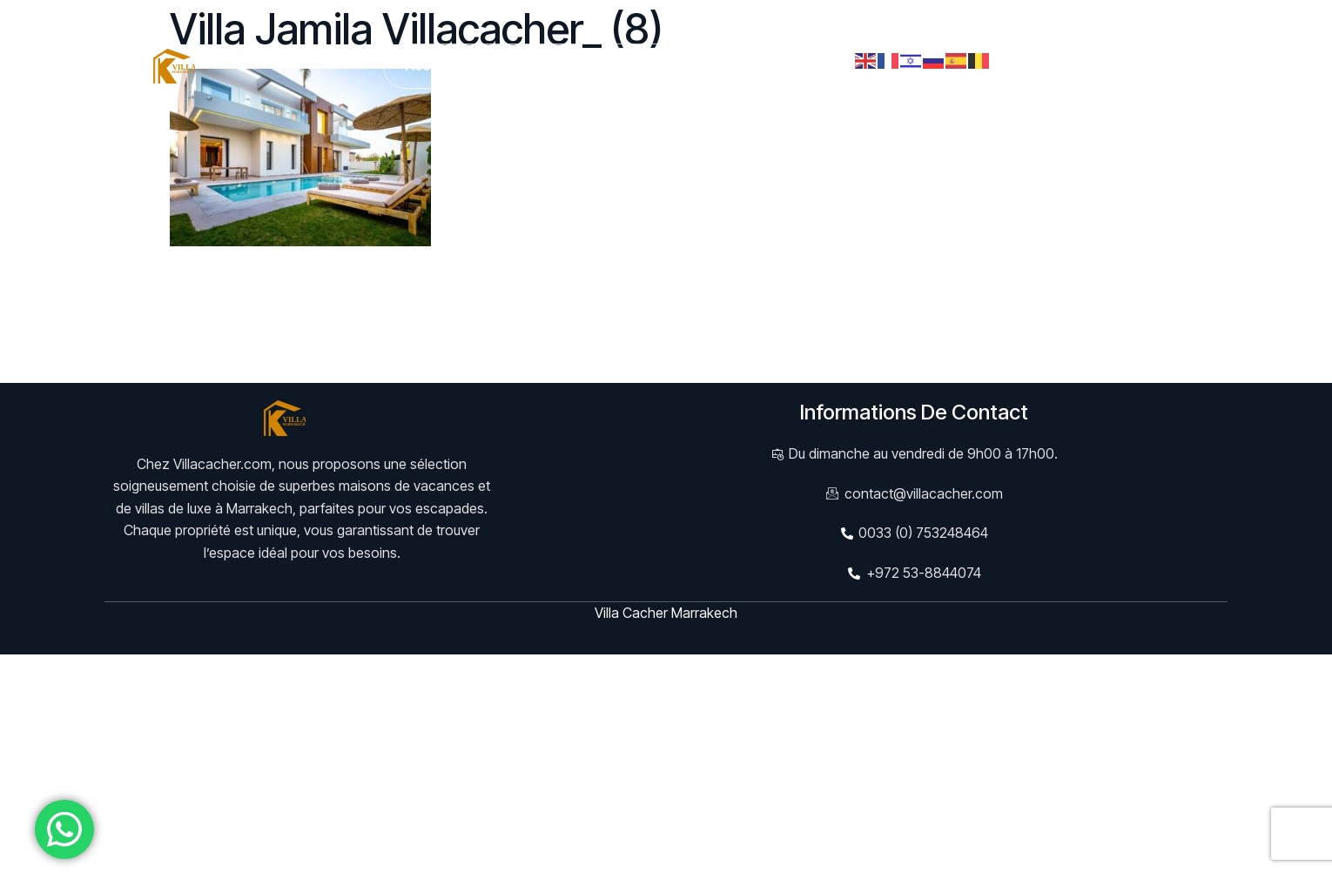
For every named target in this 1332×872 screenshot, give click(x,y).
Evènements (711, 65)
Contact (812, 65)
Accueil (430, 65)
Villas (516, 66)
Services (608, 65)
